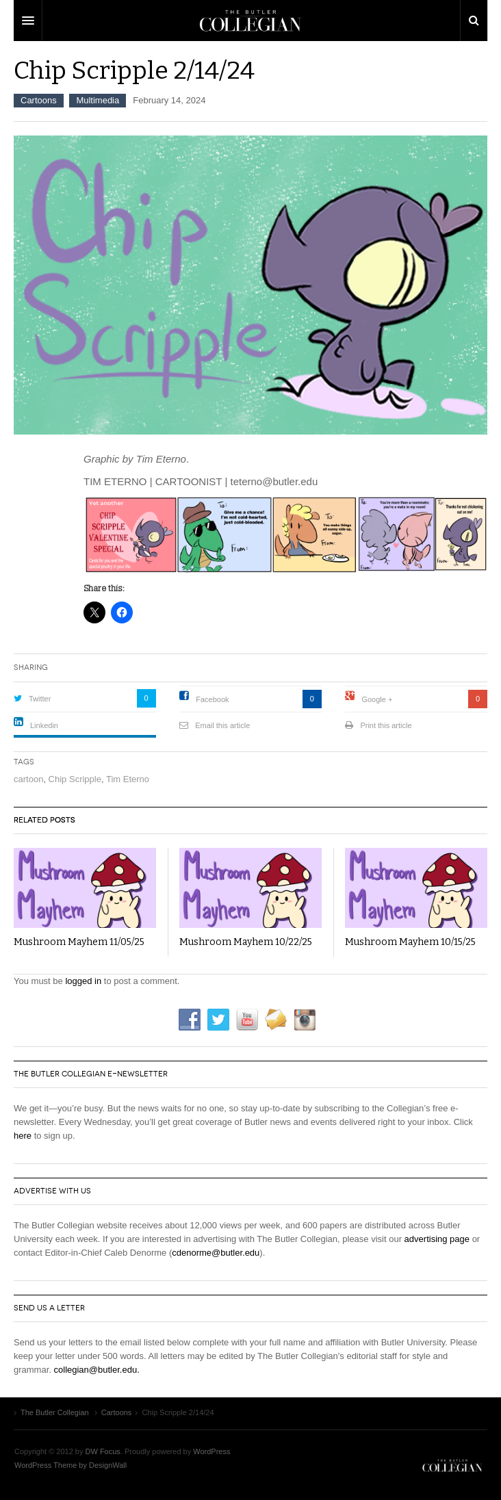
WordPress (211, 1451)
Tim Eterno (127, 779)
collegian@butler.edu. (97, 1370)
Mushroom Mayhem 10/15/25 (410, 942)
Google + (376, 699)
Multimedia (97, 100)
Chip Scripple (75, 779)
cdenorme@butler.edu (215, 1252)
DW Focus (250, 20)
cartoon (28, 779)
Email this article (222, 725)
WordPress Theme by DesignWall (70, 1465)
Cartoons (39, 100)
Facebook (212, 699)
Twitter (40, 699)
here (22, 1135)
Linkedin (44, 725)
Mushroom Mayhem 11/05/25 (79, 942)
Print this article (385, 725)
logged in (83, 981)
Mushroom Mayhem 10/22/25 (245, 942)
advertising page (437, 1239)
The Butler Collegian (452, 1465)
